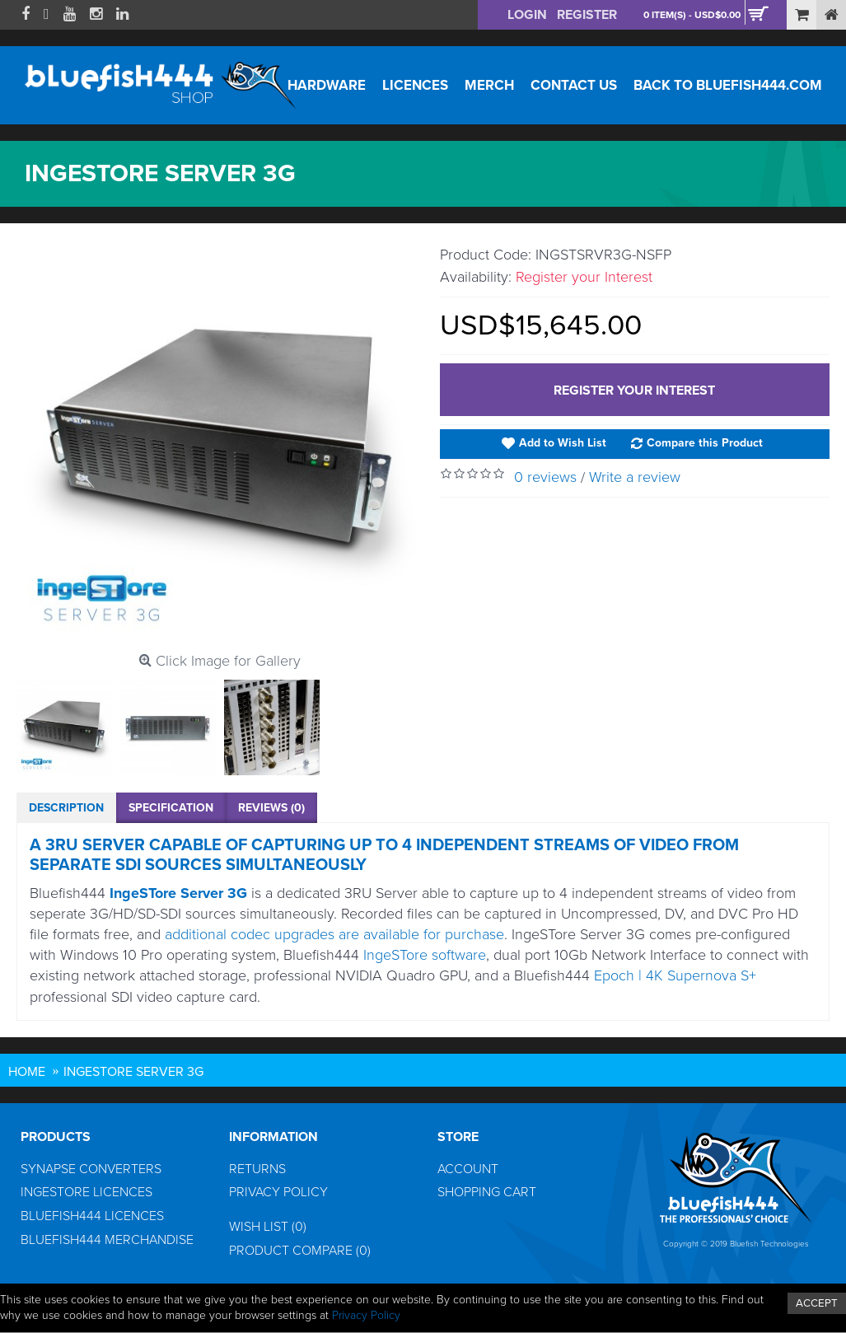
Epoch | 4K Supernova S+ (675, 975)
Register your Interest (634, 390)
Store (458, 1137)
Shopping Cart (486, 1192)
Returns (257, 1169)
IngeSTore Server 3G (178, 893)
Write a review (634, 477)
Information (273, 1137)
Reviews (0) (271, 808)
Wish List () (267, 1226)
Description (66, 808)
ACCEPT (817, 1303)
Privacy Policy (278, 1192)
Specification (171, 808)
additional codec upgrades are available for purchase (334, 934)
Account (467, 1169)
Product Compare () (300, 1250)
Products (56, 1137)
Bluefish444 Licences (92, 1216)
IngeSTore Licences (86, 1192)
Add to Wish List (562, 443)
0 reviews (545, 477)
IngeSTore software (424, 955)
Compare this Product (705, 443)
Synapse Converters (91, 1169)
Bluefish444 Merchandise (107, 1240)
